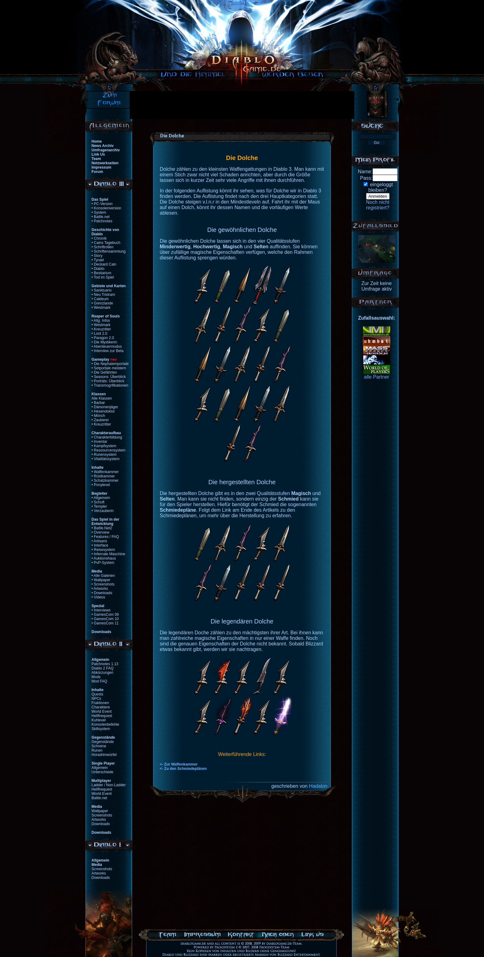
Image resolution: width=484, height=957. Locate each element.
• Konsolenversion (106, 208)
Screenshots (102, 815)
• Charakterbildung (107, 437)
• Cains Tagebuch (106, 243)
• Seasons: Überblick (109, 377)
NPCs (96, 698)
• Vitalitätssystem (106, 459)
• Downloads (102, 593)
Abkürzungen (103, 672)
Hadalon (318, 786)
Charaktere (101, 707)
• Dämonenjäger (105, 407)
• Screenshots (103, 584)
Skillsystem (101, 729)
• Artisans (99, 541)
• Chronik (99, 238)
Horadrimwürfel (104, 755)
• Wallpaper (101, 580)
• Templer (99, 506)
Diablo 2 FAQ (103, 668)
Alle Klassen (102, 398)
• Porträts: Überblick (108, 381)
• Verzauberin (103, 511)
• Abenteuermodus (107, 346)
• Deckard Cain (104, 264)
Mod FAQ (99, 681)
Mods (96, 677)
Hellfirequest (102, 716)
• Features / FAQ (105, 537)
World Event (102, 711)
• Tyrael (98, 260)
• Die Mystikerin (104, 342)
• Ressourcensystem (109, 450)
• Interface (100, 545)
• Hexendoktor (103, 411)
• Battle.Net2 (102, 528)
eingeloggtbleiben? (380, 187)
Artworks (99, 819)
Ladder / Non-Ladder (109, 785)
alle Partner (376, 377)
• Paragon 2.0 (103, 338)
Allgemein (100, 768)
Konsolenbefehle (105, 724)
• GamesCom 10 (105, 619)
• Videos (98, 597)
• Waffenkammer (105, 472)
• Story (97, 256)
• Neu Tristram (103, 294)
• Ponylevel (101, 485)
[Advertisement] (242, 105)
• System (99, 212)
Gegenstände (103, 742)
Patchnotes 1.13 (105, 664)
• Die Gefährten (104, 372)
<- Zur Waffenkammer (179, 764)
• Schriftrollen (103, 247)
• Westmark (101, 307)
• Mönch (98, 415)
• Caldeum (100, 299)
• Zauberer (100, 420)
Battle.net (99, 798)
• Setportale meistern (109, 368)
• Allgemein (101, 498)
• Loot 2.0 (99, 333)
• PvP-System (103, 562)
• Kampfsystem (104, 446)
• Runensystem (104, 454)
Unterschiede (103, 772)
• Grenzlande (102, 303)
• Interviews (101, 610)
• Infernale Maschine (108, 554)
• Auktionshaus (104, 558)
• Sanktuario (102, 290)
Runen (97, 750)
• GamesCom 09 (105, 614)
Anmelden (378, 196)
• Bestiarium (101, 273)
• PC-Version (102, 204)
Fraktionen (100, 703)
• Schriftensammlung (109, 251)
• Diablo (98, 269)
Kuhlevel (99, 720)
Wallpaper (100, 811)
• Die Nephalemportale (110, 364)
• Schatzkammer (105, 480)
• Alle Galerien (103, 575)
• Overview (101, 532)
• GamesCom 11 (105, 623)
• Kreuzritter (101, 329)
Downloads (101, 824)
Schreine (99, 746)
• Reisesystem (103, 550)
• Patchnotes (102, 221)
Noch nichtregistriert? (378, 204)
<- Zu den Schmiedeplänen (183, 768)
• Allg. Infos (101, 320)
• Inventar (99, 441)
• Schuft (98, 502)
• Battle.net (101, 217)
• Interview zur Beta (108, 351)
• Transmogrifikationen (110, 385)
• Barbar (98, 403)
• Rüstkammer (103, 476)
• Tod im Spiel (103, 277)
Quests (97, 694)
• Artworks (100, 588)
